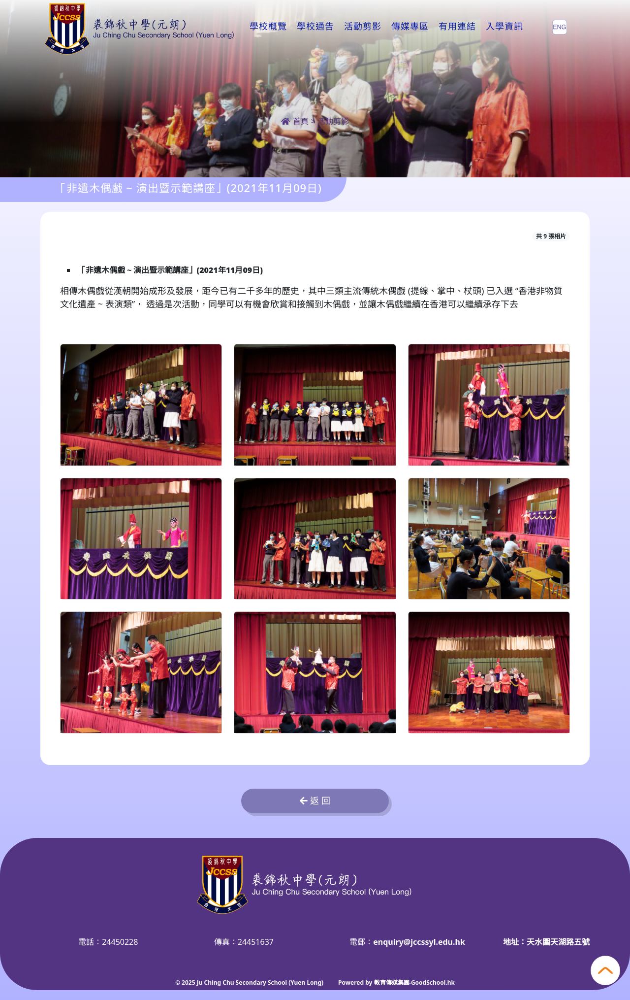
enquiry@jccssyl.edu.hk (419, 941)
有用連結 (457, 27)
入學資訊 (504, 27)
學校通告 (315, 27)
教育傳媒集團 (392, 982)
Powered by (356, 982)
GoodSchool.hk (433, 982)
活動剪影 (362, 27)
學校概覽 (268, 27)
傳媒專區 (410, 27)
